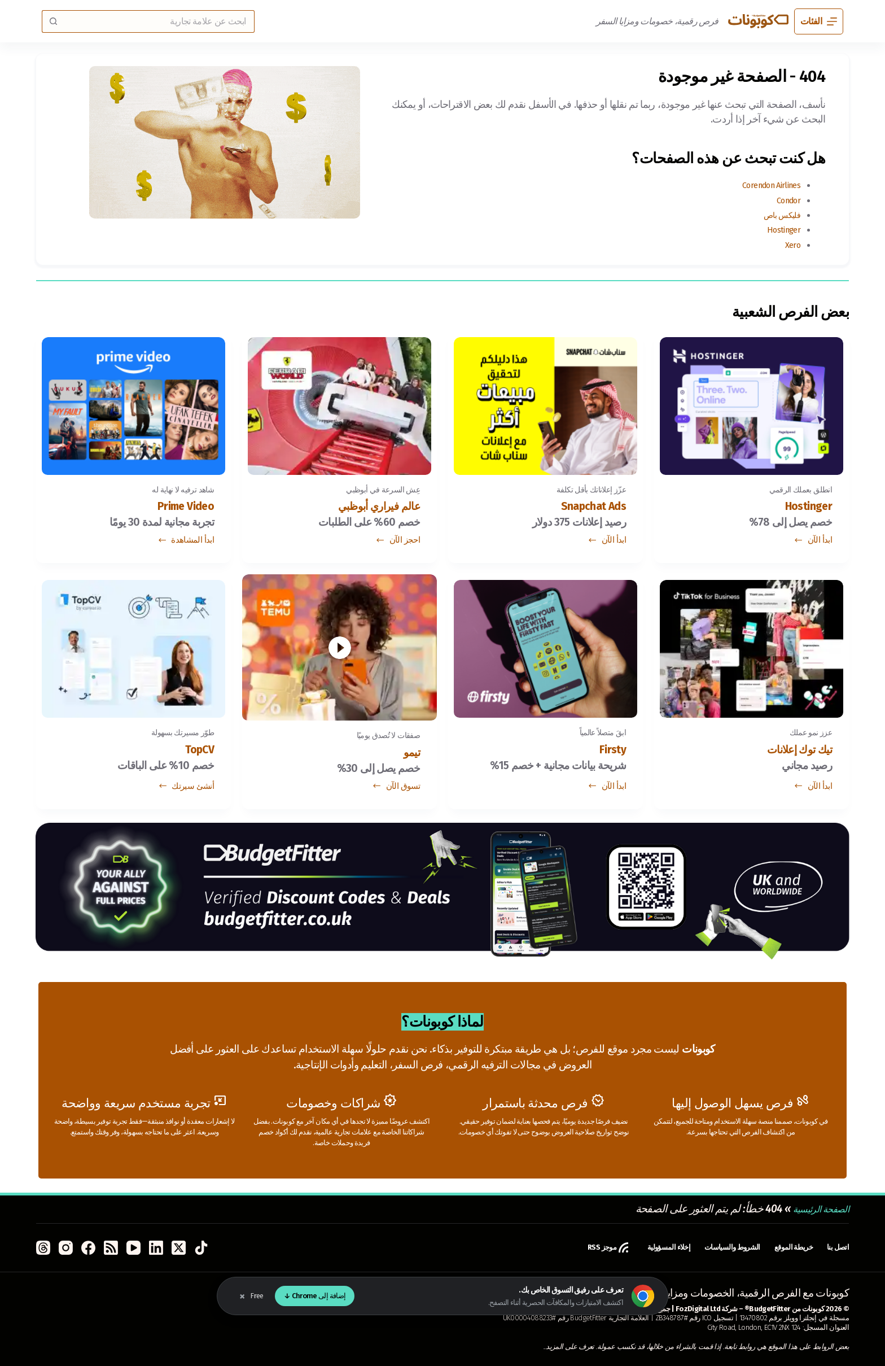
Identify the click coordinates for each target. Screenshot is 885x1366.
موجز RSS (567, 1247)
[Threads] (43, 1248)
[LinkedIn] (156, 1248)
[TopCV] (133, 650)
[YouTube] (133, 1248)
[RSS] (111, 1248)
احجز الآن (397, 543)
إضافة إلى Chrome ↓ (315, 1295)
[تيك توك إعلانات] (751, 650)
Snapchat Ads (585, 508)
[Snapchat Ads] (545, 404)
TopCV (195, 754)
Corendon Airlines (762, 185)
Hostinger (779, 229)
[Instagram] (66, 1248)
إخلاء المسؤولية (636, 1247)
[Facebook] (88, 1248)
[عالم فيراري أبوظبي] (339, 404)
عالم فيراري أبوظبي (368, 508)
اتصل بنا (835, 1247)
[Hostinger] (751, 404)
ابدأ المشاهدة (185, 543)
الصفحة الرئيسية (815, 1208)
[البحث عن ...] (159, 21)
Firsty (609, 754)
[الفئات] (818, 21)
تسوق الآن (396, 790)
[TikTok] (201, 1248)
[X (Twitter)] (179, 1248)
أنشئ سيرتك (186, 790)
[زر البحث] (53, 21)
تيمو (409, 754)
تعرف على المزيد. (570, 1346)
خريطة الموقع (784, 1247)
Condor (785, 200)
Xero (791, 245)
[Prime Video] (133, 404)
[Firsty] (545, 650)
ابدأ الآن (813, 543)
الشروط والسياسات (712, 1247)
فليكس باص (776, 215)
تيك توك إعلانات (790, 754)
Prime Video (178, 508)
